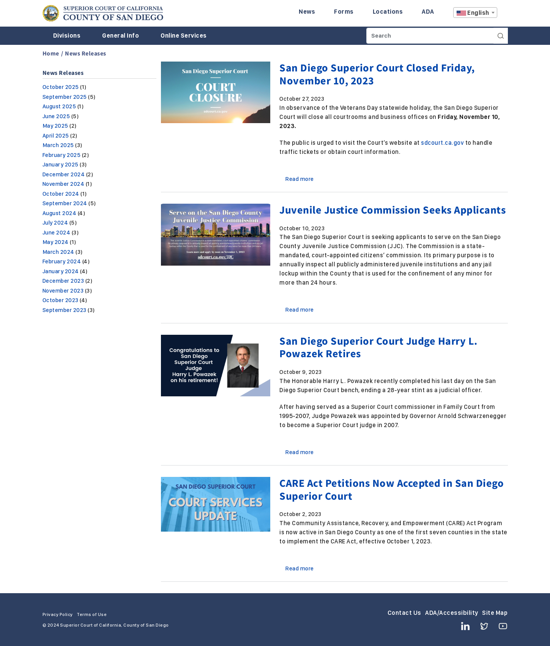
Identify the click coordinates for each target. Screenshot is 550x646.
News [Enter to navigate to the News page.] (307, 11)
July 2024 (55, 222)
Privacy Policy (58, 614)
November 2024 (64, 183)
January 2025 (61, 164)
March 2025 (58, 145)
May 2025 (55, 125)
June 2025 (56, 116)
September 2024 (65, 203)
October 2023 (61, 300)
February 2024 (62, 261)
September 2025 (65, 96)
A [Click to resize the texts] (502, 15)
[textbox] (475, 13)
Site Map (494, 612)
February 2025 (62, 155)
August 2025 (59, 106)
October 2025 (61, 87)
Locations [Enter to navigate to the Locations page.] (388, 11)
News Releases (85, 53)
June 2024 (57, 232)
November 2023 (63, 290)
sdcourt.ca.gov (442, 142)
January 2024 (61, 271)
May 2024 (56, 242)
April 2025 (56, 135)
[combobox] (475, 12)
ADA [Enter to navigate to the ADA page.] (428, 11)
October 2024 (61, 193)
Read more (299, 179)
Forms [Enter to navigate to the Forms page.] (344, 11)
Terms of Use (92, 614)
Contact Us (404, 612)
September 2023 (65, 310)
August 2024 (60, 213)
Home (51, 53)
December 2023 (63, 280)
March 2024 (58, 252)
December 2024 (64, 174)
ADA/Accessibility (451, 612)
